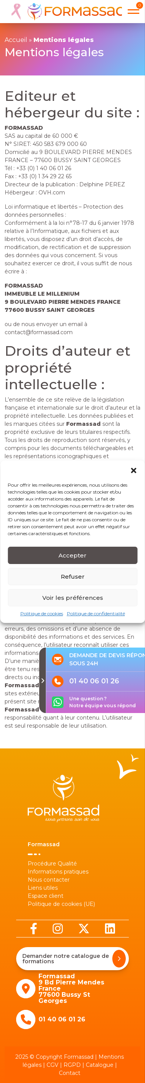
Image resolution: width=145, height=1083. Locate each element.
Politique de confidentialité (96, 618)
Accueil (16, 40)
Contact (69, 1073)
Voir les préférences (72, 602)
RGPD (72, 1064)
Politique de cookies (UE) (61, 904)
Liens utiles (43, 887)
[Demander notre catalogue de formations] (119, 959)
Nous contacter (49, 879)
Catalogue (99, 1064)
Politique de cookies (41, 618)
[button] (133, 475)
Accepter (72, 560)
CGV (52, 1064)
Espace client (45, 895)
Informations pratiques (58, 871)
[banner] (65, 11)
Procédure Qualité (52, 863)
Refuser (73, 581)
